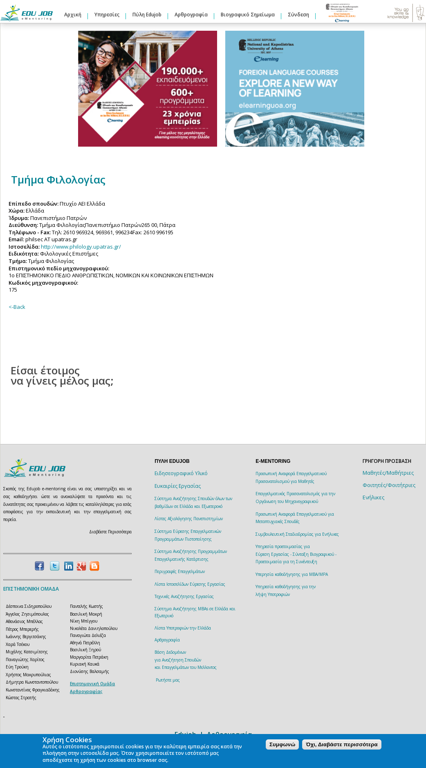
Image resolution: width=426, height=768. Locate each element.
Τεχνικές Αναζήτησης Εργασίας (184, 596)
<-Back (17, 306)
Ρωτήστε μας (168, 680)
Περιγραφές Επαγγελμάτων (180, 571)
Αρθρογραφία (191, 14)
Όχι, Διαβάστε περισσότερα (341, 744)
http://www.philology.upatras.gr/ (81, 246)
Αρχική (72, 14)
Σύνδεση (298, 14)
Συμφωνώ (282, 744)
